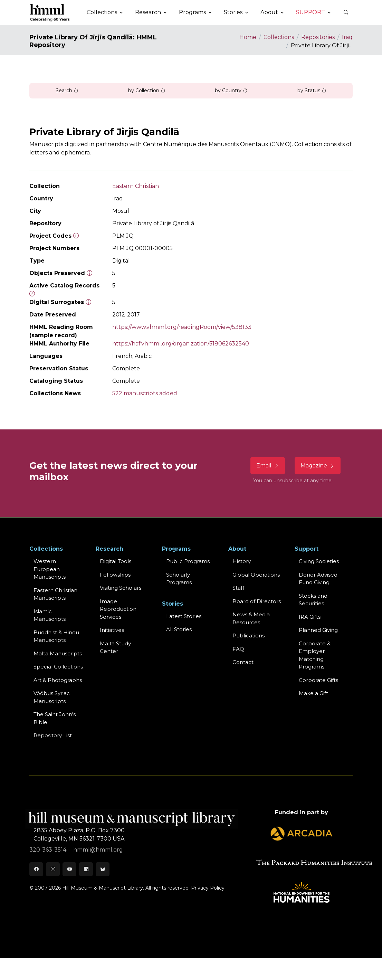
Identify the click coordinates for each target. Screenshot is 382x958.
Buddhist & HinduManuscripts (56, 636)
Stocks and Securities (313, 599)
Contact (243, 662)
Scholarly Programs (179, 578)
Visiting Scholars (120, 588)
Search (67, 90)
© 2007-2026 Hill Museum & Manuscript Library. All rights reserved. (109, 888)
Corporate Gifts (318, 680)
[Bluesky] (102, 869)
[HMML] (50, 12)
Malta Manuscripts (58, 653)
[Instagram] (53, 869)
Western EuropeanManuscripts (50, 569)
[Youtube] (69, 869)
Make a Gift (313, 693)
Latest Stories (183, 616)
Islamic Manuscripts (50, 615)
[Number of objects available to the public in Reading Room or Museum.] (32, 294)
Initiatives (112, 630)
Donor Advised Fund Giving (318, 578)
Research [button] (148, 12)
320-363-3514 (48, 849)
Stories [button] (233, 12)
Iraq (347, 37)
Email (267, 465)
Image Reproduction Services (118, 609)
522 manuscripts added (144, 393)
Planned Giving (318, 630)
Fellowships (115, 574)
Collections (279, 37)
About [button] (269, 12)
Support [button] (310, 12)
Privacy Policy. (208, 888)
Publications (248, 635)
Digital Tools (115, 561)
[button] (346, 12)
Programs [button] (192, 12)
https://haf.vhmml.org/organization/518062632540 (180, 343)
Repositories (318, 37)
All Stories (179, 629)
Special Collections (58, 666)
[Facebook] (36, 869)
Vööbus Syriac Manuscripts (52, 697)
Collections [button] (102, 12)
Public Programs (188, 561)
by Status (311, 90)
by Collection (146, 90)
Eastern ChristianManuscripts (55, 594)
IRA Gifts (310, 617)
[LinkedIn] (86, 869)
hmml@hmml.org (98, 849)
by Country (231, 90)
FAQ (238, 649)
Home (247, 37)
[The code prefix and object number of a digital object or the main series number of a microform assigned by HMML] (76, 236)
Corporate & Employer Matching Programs (315, 655)
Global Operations (256, 574)
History (241, 561)
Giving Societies (319, 561)
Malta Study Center (115, 647)
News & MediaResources (251, 618)
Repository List (53, 735)
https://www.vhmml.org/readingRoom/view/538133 (181, 327)
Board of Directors (256, 601)
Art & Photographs (58, 680)
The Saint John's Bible (55, 718)
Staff (238, 588)
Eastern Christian (135, 186)
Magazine (317, 465)
